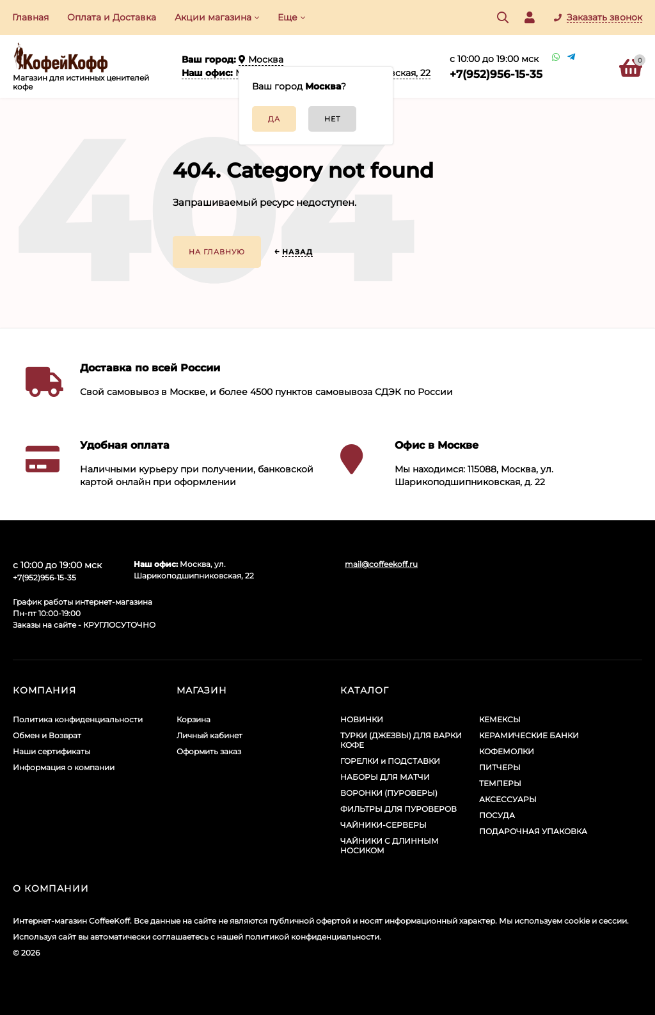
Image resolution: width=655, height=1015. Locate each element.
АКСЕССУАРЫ (508, 799)
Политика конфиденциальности (78, 719)
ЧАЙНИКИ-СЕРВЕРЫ (383, 825)
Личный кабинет (209, 735)
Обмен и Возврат (47, 735)
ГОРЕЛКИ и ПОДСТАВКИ (390, 761)
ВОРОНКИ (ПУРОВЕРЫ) (389, 793)
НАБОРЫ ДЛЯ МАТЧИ (385, 777)
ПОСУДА (497, 815)
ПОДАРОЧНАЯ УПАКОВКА (533, 831)
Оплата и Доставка (111, 17)
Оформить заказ (209, 751)
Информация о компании (63, 767)
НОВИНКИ (361, 719)
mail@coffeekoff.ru (381, 564)
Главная (30, 17)
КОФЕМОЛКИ (506, 751)
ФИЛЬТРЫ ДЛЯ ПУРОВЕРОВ (398, 809)
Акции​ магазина (213, 17)
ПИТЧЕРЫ (500, 767)
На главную (217, 251)
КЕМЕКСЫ (500, 719)
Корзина (193, 719)
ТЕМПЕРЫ (500, 783)
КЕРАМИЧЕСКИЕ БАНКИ (529, 735)
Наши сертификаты (51, 751)
